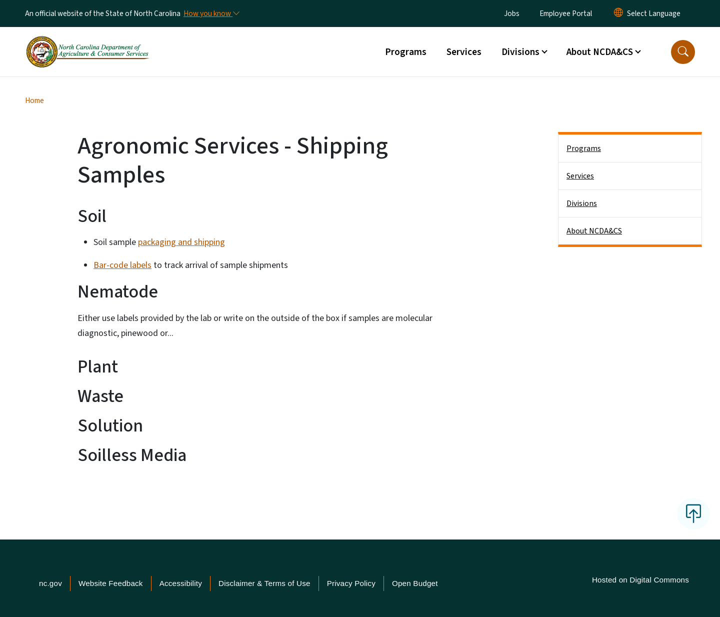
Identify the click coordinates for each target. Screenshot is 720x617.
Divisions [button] (521, 52)
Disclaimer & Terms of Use (264, 583)
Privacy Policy (351, 583)
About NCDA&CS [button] (599, 52)
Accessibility (181, 583)
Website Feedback (110, 583)
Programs (405, 52)
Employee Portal (566, 13)
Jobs (512, 13)
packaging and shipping (181, 242)
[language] (653, 13)
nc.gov (50, 583)
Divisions (581, 203)
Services (464, 52)
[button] (683, 52)
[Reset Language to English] (618, 13)
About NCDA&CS (594, 231)
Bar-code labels (123, 265)
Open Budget (415, 583)
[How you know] (211, 13)
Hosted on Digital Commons (640, 580)
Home (34, 100)
